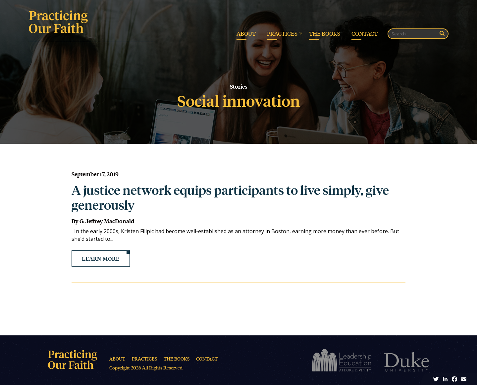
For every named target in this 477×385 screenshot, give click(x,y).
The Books (324, 33)
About (246, 33)
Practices (282, 33)
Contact (364, 33)
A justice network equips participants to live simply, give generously (230, 197)
